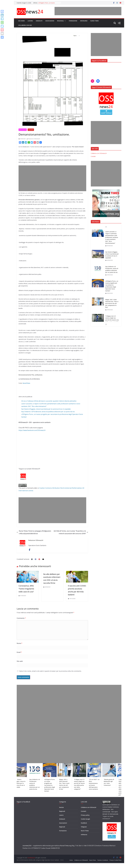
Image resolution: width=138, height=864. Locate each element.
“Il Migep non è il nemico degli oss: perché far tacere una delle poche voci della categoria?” (112, 320)
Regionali (60, 21)
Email (19, 652)
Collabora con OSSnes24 (88, 807)
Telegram (84, 827)
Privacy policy (85, 815)
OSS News (21, 21)
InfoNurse (83, 21)
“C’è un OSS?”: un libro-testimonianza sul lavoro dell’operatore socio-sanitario (102, 784)
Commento (21, 618)
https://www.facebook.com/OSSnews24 (32, 430)
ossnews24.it (27, 846)
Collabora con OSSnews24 (99, 153)
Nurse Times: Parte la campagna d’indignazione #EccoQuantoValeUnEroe (34, 532)
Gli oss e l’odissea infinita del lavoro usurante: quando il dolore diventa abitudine (48, 401)
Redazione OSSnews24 (34, 139)
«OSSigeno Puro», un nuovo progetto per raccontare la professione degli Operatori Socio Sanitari (111, 286)
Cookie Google (85, 819)
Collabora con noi (25, 25)
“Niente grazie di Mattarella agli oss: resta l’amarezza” (116, 782)
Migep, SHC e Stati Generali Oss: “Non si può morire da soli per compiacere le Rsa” (111, 303)
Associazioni (49, 21)
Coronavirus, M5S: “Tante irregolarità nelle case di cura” (26, 589)
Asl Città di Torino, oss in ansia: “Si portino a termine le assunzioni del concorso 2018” (71, 532)
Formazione (73, 21)
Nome (19, 643)
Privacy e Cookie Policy (115, 860)
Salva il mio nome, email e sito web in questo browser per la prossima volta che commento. (50, 671)
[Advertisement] (88, 11)
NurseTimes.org (65, 846)
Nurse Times (94, 21)
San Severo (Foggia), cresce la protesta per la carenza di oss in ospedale (46, 409)
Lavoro (30, 21)
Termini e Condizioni (102, 860)
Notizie (61, 807)
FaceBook (84, 823)
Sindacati (39, 21)
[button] (65, 21)
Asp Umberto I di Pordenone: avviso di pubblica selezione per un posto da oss (48, 412)
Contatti (93, 156)
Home (71, 860)
